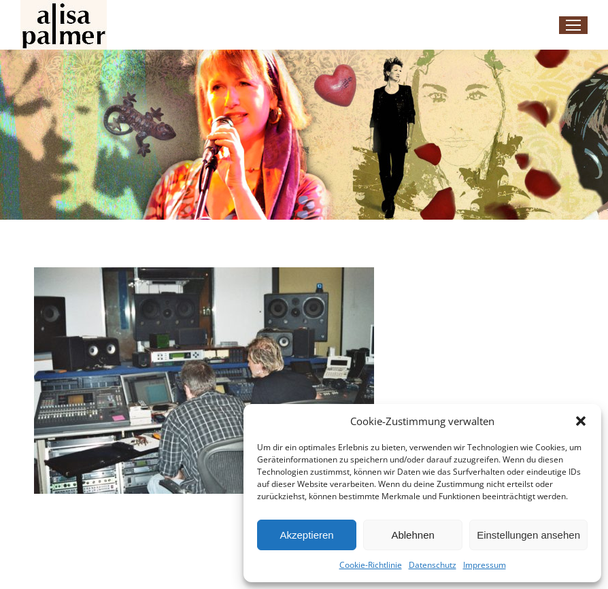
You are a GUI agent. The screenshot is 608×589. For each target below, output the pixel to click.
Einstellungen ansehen (528, 535)
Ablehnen (412, 535)
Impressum (484, 565)
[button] (581, 421)
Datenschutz (432, 565)
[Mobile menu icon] (573, 25)
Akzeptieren (306, 535)
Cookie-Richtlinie (370, 565)
